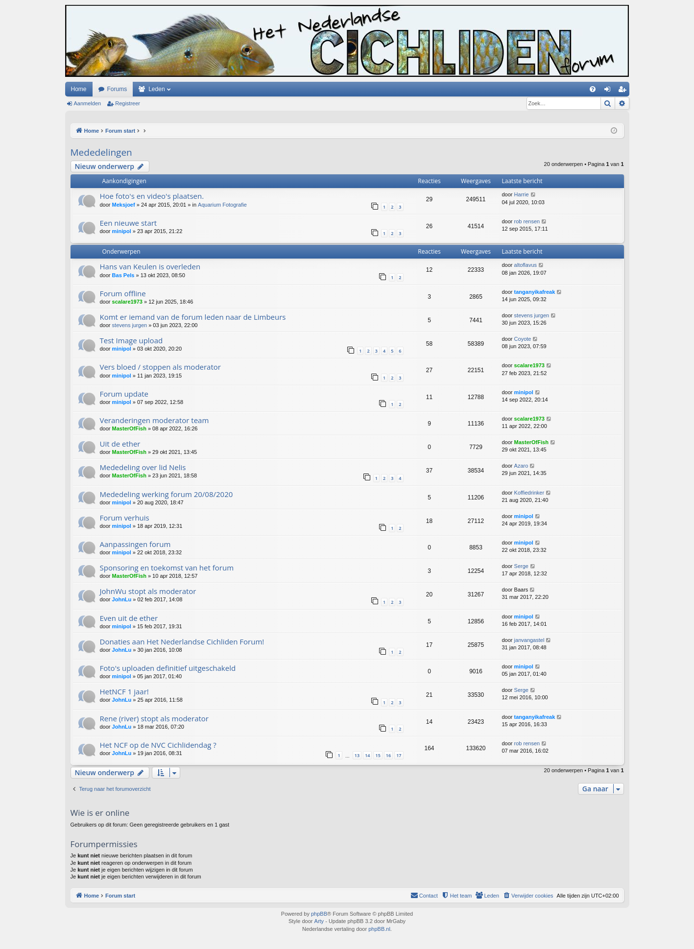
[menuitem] (592, 89)
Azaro (521, 466)
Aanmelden (87, 103)
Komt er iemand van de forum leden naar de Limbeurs (193, 317)
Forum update (124, 394)
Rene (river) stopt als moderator (154, 718)
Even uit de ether (129, 618)
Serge (521, 566)
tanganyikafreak (534, 292)
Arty (319, 921)
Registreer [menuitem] (624, 91)
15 (377, 755)
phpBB (319, 914)
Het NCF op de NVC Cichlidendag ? (158, 745)
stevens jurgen (129, 325)
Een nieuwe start (128, 223)
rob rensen (527, 221)
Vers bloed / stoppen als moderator (160, 367)
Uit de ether (120, 444)
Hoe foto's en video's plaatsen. (152, 196)
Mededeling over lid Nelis (143, 467)
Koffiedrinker (529, 493)
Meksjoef (123, 205)
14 (367, 755)
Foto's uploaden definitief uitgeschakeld (168, 668)
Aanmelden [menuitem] (609, 91)
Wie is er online (100, 812)
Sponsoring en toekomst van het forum (167, 567)
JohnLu (122, 599)
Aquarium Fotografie (222, 205)
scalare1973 (127, 302)
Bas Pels (123, 275)
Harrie (521, 194)
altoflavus (525, 265)
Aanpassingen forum (135, 544)
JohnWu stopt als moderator (148, 591)
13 (357, 755)
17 (398, 755)
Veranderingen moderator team (154, 420)
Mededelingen (101, 152)
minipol (121, 231)
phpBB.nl (379, 929)
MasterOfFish (129, 428)
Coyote (522, 339)
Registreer (127, 103)
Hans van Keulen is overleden (150, 266)
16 (388, 755)
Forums (117, 89)
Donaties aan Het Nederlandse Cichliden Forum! (182, 641)
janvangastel (529, 640)
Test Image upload (131, 340)
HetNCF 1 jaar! (124, 691)
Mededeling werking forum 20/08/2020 (166, 494)
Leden (156, 89)
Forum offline (123, 293)
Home (79, 89)
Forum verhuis (124, 517)
